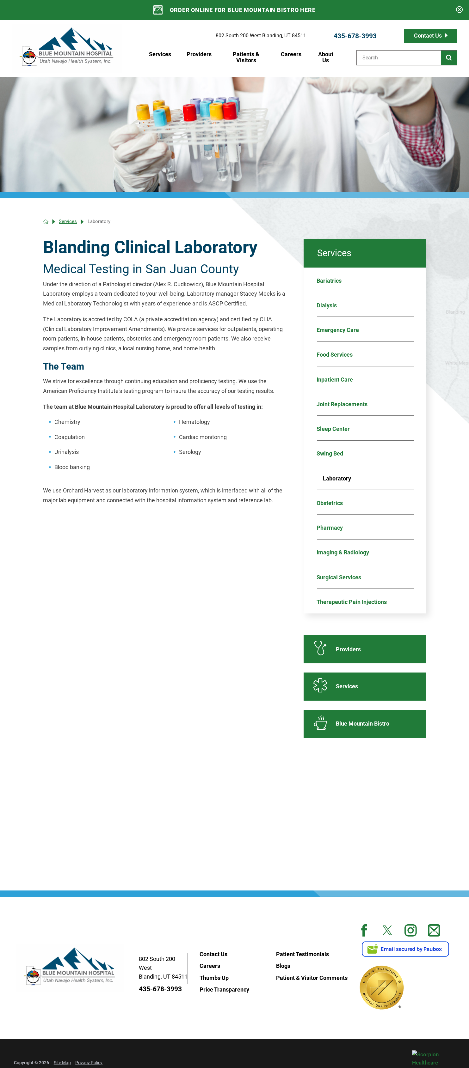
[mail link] (434, 930)
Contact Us (428, 35)
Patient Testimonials (302, 954)
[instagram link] (410, 930)
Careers (291, 54)
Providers (199, 54)
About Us (325, 57)
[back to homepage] (45, 221)
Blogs (283, 965)
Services (160, 54)
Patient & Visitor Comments (312, 977)
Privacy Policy (88, 1062)
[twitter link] (387, 930)
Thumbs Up (214, 977)
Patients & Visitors (246, 57)
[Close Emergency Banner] (459, 10)
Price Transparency (224, 989)
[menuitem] (159, 58)
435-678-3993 (355, 36)
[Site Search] (449, 58)
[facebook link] (364, 930)
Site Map (62, 1062)
